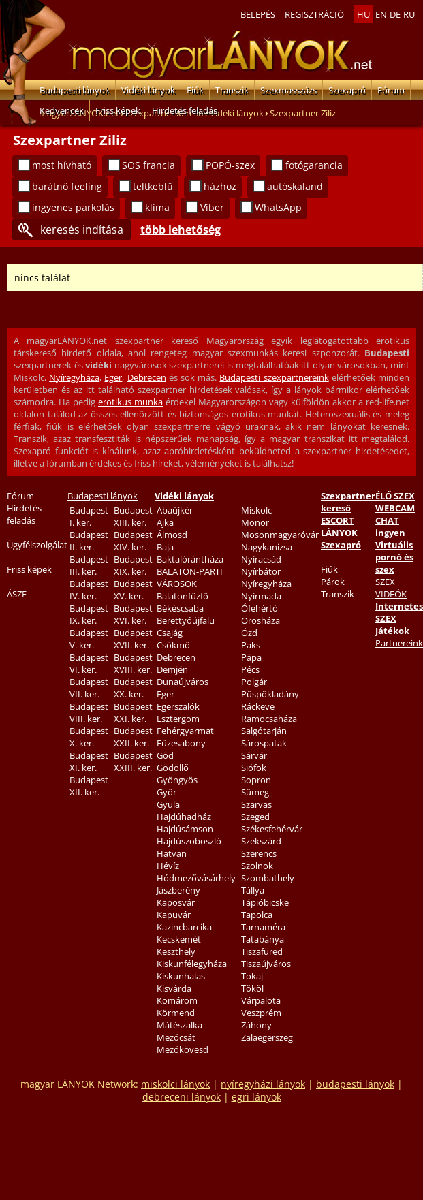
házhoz (220, 186)
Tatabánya (262, 939)
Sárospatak (264, 743)
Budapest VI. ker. (88, 663)
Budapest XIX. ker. (133, 565)
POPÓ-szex (230, 165)
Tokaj (252, 976)
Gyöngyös (177, 780)
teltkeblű (153, 186)
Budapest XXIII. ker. (133, 761)
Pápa (251, 657)
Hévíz (168, 865)
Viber (212, 207)
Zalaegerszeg (267, 1037)
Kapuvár (174, 915)
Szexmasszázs (288, 90)
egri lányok (256, 1096)
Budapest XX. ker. (133, 688)
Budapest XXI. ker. (133, 712)
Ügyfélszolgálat (37, 545)
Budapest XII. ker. (88, 786)
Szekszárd (261, 841)
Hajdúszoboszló (189, 841)
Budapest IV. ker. (88, 590)
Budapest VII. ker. (88, 688)
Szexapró (347, 90)
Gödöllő (173, 767)
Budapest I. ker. (88, 516)
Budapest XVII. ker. (133, 639)
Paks (250, 645)
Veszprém (261, 1013)
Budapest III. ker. (88, 565)
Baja (165, 547)
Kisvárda (174, 988)
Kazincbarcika (184, 927)
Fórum (391, 90)
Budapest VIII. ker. (88, 712)
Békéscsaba (180, 608)
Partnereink (399, 643)
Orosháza (260, 620)
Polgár (254, 682)
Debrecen (146, 377)
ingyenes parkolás (73, 207)
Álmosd (172, 534)
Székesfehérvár (271, 829)
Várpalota (261, 1000)
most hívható (61, 165)
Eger (113, 377)
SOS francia (148, 165)
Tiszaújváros (266, 964)
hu (363, 14)
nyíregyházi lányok (263, 1083)
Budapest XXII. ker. (133, 737)
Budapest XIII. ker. (133, 516)
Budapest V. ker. (88, 639)
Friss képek (117, 110)
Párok (333, 581)
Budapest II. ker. (88, 540)
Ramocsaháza (269, 718)
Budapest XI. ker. (88, 761)
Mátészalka (179, 1025)
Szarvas (256, 804)
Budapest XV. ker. (133, 590)
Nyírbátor (261, 571)
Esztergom (178, 718)
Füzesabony (181, 743)
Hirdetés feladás (184, 110)
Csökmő (173, 645)
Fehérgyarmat (185, 731)
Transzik (232, 90)
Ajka (165, 522)
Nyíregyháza (74, 377)
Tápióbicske (265, 902)
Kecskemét (179, 939)
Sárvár (254, 755)
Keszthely (176, 951)
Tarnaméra (263, 927)
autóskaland (295, 186)
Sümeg (255, 792)
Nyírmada (261, 596)
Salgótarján (264, 731)
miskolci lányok (175, 1083)
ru (409, 14)
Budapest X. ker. (88, 737)
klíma (157, 207)
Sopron (256, 780)
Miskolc (256, 510)
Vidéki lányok (148, 90)
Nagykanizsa (266, 547)
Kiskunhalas (181, 976)
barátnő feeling (67, 186)
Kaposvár (176, 902)
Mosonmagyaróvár (280, 534)
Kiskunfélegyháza (192, 964)
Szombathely (267, 878)
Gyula (168, 804)
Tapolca (256, 915)
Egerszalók (178, 706)
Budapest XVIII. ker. (133, 663)
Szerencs (259, 853)
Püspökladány (270, 694)
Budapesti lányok (75, 90)
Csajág (170, 633)
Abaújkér (175, 510)
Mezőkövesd (182, 1049)
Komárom (177, 1000)
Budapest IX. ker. (88, 614)
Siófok (253, 767)
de (395, 14)
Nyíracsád (261, 559)
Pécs (250, 669)
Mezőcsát (176, 1037)
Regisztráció (314, 14)
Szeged (255, 816)
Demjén (172, 669)
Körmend (176, 1013)
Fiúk (195, 90)
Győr (166, 792)
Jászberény (178, 890)
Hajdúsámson (185, 829)
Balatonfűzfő (182, 596)
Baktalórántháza (190, 559)
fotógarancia (314, 165)
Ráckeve (258, 706)
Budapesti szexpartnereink (273, 377)
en (381, 14)
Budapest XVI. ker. (133, 614)
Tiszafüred (262, 951)
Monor (255, 522)
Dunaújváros (182, 682)
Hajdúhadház (184, 816)
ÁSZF (17, 594)
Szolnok (257, 865)
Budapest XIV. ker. (133, 540)
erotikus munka (130, 402)
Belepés (257, 14)
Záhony (256, 1025)
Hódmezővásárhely (196, 878)
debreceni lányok (181, 1096)
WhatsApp (278, 207)
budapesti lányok (355, 1083)
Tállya (252, 890)
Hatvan (172, 853)
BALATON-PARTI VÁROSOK (190, 577)
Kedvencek (62, 110)
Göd (165, 755)
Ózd (249, 633)
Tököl (252, 988)
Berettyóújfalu (186, 620)
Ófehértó (259, 608)
